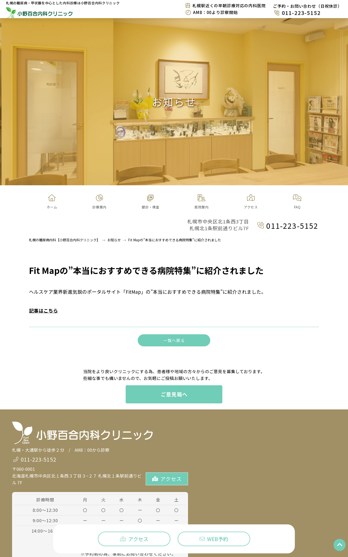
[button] (99, 202)
